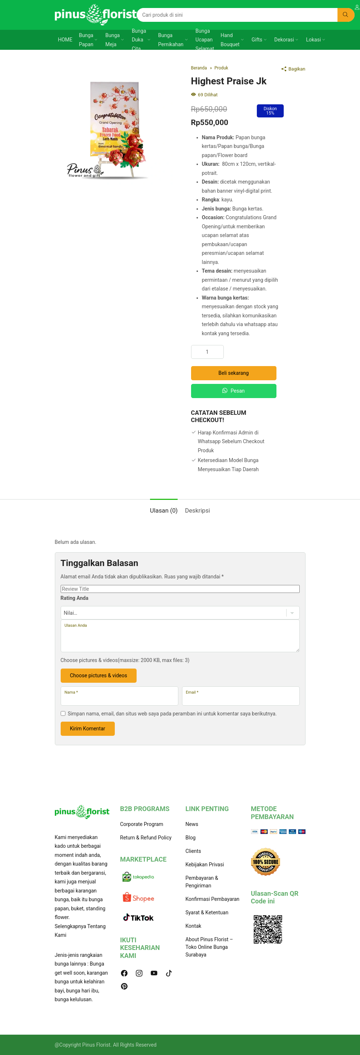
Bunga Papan (86, 39)
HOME (65, 40)
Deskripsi (197, 510)
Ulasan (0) (164, 510)
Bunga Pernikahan (170, 39)
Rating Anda (75, 598)
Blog (191, 838)
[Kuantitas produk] (207, 352)
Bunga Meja (112, 39)
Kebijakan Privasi (205, 864)
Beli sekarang (233, 373)
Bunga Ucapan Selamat (204, 40)
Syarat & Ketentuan (207, 912)
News (192, 824)
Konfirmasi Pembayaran (213, 899)
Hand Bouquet (230, 39)
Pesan (233, 391)
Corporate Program (141, 824)
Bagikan (294, 69)
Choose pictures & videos (98, 675)
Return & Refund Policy (146, 838)
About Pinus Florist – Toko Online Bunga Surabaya (209, 947)
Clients (193, 851)
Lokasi (313, 40)
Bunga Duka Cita (139, 40)
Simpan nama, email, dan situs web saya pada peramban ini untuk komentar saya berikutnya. (172, 714)
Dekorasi (284, 40)
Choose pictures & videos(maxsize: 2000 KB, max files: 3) (125, 660)
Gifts (256, 40)
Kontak (194, 926)
